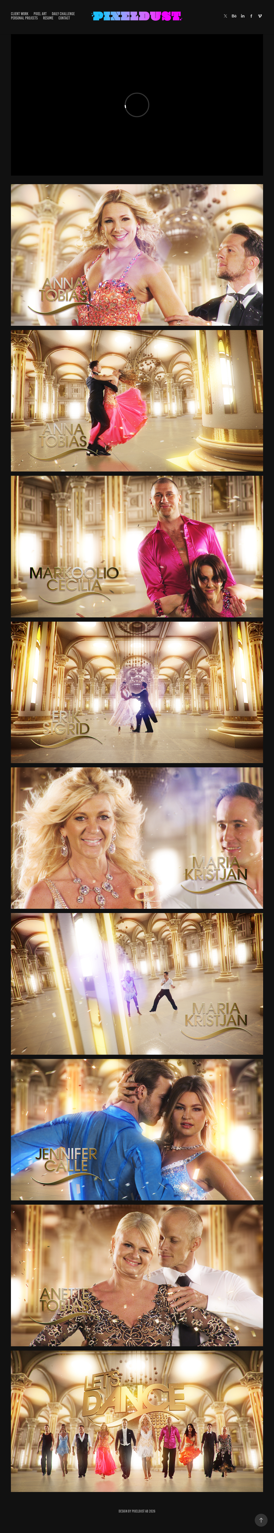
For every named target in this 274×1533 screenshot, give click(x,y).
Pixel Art (40, 14)
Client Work (19, 14)
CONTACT (64, 18)
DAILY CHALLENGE (63, 14)
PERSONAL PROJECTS (24, 18)
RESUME (48, 18)
